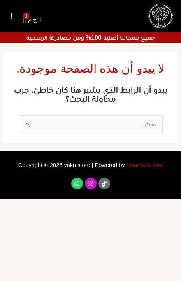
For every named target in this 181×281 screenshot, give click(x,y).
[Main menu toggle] (11, 16)
